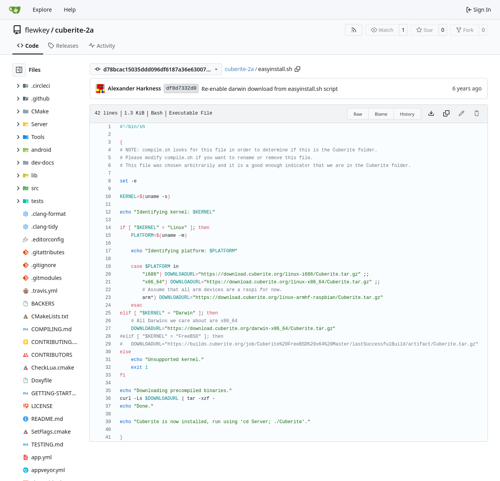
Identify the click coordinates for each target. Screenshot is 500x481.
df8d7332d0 (181, 88)
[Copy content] (446, 113)
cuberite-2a (74, 30)
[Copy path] (297, 69)
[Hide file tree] (19, 69)
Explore (42, 9)
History (407, 114)
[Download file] (431, 113)
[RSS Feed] (354, 30)
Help (70, 9)
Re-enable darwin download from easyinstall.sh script (269, 88)
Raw (358, 114)
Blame (381, 114)
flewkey (37, 30)
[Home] (15, 10)
